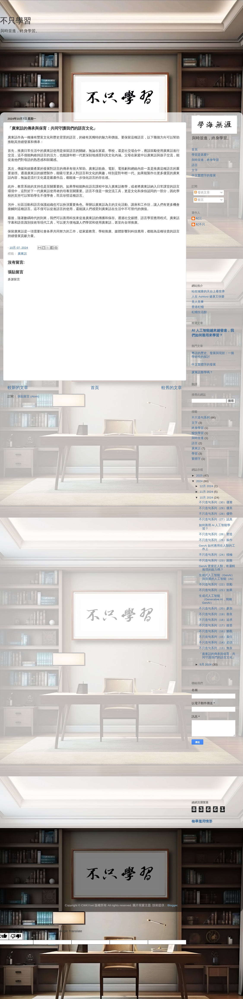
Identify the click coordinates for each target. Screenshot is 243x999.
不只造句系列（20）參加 (215, 608)
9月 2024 (206, 664)
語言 (195, 165)
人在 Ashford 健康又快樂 (208, 296)
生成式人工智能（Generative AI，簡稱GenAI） (215, 599)
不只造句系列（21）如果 (215, 590)
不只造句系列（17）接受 (215, 625)
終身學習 (198, 428)
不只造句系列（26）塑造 (215, 534)
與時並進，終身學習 (205, 160)
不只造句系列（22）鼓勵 (215, 584)
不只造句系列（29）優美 (215, 508)
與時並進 (198, 438)
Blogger (172, 905)
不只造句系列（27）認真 (215, 519)
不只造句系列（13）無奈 (215, 648)
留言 (199, 199)
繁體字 (196, 458)
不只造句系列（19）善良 (215, 614)
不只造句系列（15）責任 (215, 636)
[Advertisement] (121, 82)
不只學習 (15, 20)
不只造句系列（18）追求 (215, 619)
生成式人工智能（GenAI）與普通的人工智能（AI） (217, 577)
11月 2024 (207, 491)
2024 (199, 481)
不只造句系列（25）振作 (215, 540)
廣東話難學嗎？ (202, 372)
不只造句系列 (201, 417)
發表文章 (202, 192)
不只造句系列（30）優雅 (215, 502)
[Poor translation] (16, 936)
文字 (195, 170)
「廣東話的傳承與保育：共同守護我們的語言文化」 (217, 655)
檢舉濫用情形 (202, 821)
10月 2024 (207, 497)
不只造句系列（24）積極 (215, 554)
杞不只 (200, 224)
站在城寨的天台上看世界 (208, 291)
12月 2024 (207, 486)
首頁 (95, 387)
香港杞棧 (198, 307)
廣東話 (22, 253)
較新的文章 (18, 387)
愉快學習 (198, 433)
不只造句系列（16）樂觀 (215, 631)
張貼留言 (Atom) (28, 396)
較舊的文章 (171, 387)
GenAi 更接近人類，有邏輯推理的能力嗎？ (217, 568)
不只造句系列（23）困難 (215, 560)
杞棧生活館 (199, 312)
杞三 (199, 218)
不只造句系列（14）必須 (215, 642)
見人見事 (198, 301)
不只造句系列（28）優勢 (215, 513)
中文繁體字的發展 (204, 175)
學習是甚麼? (200, 154)
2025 (199, 475)
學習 (195, 453)
